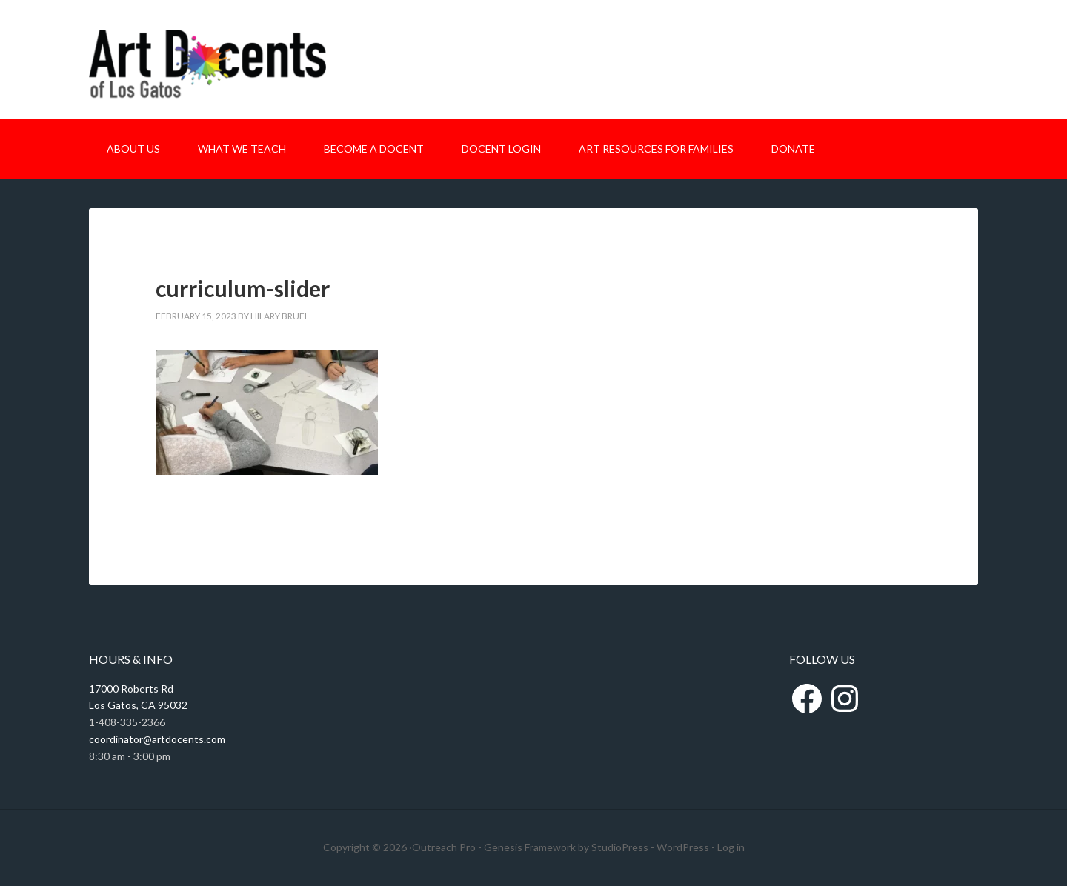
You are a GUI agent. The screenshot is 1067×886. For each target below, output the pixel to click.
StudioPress (619, 847)
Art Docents (207, 72)
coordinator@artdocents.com (157, 739)
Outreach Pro (444, 847)
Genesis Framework (530, 847)
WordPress (683, 847)
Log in (731, 847)
